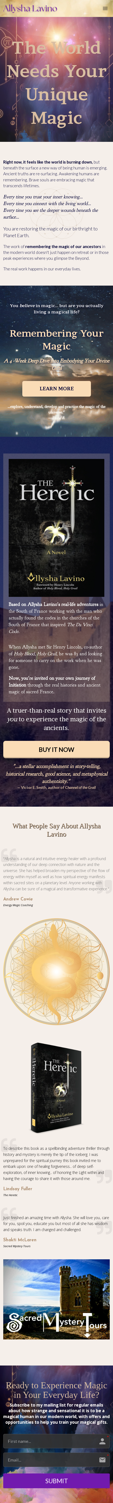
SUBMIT (56, 1481)
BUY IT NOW (56, 749)
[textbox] (56, 830)
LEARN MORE (57, 388)
